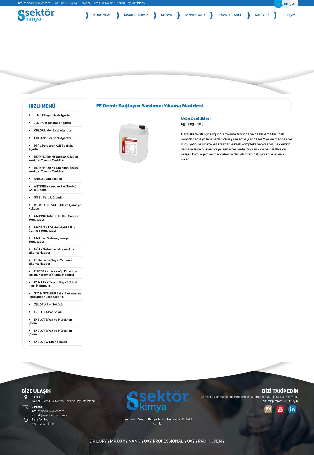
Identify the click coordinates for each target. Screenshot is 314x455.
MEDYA (166, 15)
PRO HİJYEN (210, 441)
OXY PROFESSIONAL (164, 441)
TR (278, 4)
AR (294, 4)
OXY (191, 441)
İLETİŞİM (288, 15)
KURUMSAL (102, 15)
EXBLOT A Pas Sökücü (49, 312)
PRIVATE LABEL (230, 15)
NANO (135, 441)
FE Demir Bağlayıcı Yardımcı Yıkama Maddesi (50, 262)
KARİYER (262, 15)
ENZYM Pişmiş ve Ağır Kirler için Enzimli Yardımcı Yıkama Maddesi (53, 273)
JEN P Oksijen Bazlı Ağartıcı (52, 122)
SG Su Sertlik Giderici (48, 197)
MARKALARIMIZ (136, 15)
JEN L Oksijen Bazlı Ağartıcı (52, 115)
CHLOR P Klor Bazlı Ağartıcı (52, 138)
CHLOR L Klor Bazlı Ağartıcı (52, 130)
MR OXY (118, 441)
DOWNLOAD (195, 15)
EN (286, 4)
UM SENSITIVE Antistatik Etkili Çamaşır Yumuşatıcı (52, 229)
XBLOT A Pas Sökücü (48, 304)
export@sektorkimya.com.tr (49, 415)
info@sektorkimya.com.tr (34, 3)
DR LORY (99, 441)
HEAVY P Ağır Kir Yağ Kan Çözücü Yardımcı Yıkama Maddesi (53, 169)
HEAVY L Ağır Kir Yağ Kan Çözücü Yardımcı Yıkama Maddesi (53, 158)
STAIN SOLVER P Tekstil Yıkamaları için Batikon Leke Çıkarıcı (55, 295)
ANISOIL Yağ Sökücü (48, 178)
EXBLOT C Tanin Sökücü (50, 341)
